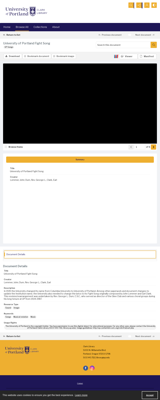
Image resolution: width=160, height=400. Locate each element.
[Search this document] (123, 45)
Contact (80, 383)
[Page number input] (139, 147)
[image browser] (14, 147)
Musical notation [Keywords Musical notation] (21, 317)
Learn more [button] (81, 395)
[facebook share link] (85, 368)
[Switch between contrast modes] (154, 5)
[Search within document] (154, 45)
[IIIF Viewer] (128, 56)
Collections (40, 27)
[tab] (80, 160)
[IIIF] (116, 56)
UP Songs (9, 47)
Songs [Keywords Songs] (8, 317)
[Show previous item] (131, 147)
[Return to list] (24, 34)
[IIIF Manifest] (147, 56)
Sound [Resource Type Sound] (8, 308)
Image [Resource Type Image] (16, 308)
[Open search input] (131, 5)
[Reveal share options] (138, 5)
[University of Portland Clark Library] (26, 11)
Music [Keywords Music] (33, 317)
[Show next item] (153, 147)
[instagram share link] (92, 368)
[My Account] (146, 5)
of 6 (148, 147)
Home (6, 27)
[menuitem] (80, 383)
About (56, 27)
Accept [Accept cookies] (150, 395)
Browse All (22, 27)
